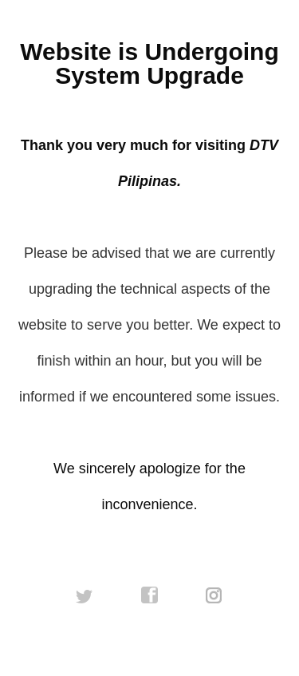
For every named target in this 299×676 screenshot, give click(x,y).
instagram (214, 595)
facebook (150, 595)
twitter (84, 595)
